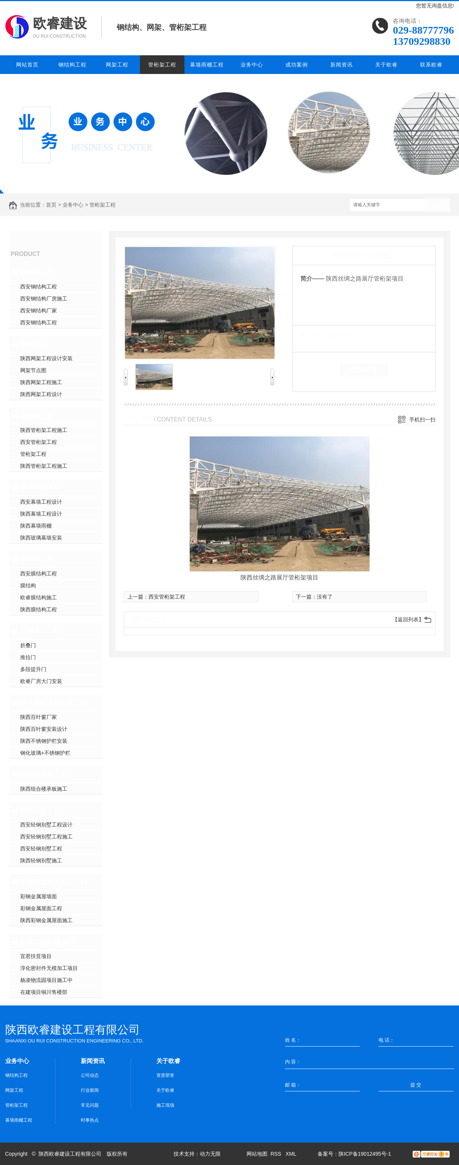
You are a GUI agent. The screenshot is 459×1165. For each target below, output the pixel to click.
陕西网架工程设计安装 (46, 358)
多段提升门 (33, 669)
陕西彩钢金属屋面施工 (46, 920)
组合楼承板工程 (43, 774)
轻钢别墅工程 (40, 810)
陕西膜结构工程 (38, 609)
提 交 (416, 1085)
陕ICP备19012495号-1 (365, 1154)
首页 (51, 205)
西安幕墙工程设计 (41, 502)
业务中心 (252, 65)
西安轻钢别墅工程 (41, 849)
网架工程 (117, 65)
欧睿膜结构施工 (38, 597)
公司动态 (90, 1075)
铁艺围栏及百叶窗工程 (54, 703)
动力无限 (210, 1154)
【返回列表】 (408, 619)
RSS (276, 1154)
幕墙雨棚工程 (207, 65)
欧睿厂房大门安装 (41, 681)
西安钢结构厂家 (38, 310)
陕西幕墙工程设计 (41, 514)
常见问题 (90, 1105)
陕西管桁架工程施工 (43, 430)
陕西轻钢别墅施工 (41, 860)
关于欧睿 (386, 65)
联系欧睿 (431, 65)
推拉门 (28, 657)
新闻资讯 (341, 65)
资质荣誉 (165, 1075)
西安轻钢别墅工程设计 (46, 825)
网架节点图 (33, 370)
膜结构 (28, 585)
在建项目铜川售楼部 (43, 992)
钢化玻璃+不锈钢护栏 (45, 753)
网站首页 (27, 65)
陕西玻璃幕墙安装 (41, 538)
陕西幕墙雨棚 (36, 526)
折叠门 (28, 645)
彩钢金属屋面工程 (41, 908)
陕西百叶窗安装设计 (43, 729)
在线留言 (364, 370)
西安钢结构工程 (38, 287)
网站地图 (257, 1154)
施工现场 (165, 1105)
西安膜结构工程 (38, 574)
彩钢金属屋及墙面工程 (54, 882)
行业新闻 (90, 1090)
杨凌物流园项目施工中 (46, 980)
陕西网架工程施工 (41, 382)
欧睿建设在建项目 (47, 942)
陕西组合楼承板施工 (43, 789)
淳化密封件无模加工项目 (49, 968)
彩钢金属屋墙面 (38, 896)
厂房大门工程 (40, 631)
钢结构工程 (72, 65)
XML (291, 1154)
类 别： (313, 337)
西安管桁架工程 (38, 442)
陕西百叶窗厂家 (38, 717)
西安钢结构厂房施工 (43, 299)
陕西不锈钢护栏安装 (43, 741)
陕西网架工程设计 (41, 394)
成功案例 (296, 65)
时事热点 (90, 1120)
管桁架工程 (162, 65)
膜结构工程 (37, 559)
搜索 (437, 205)
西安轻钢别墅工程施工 (46, 837)
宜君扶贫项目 (36, 956)
